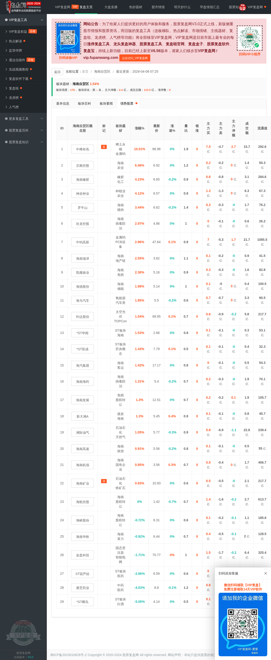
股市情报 (158, 7)
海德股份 (82, 286)
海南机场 (82, 465)
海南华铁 (82, 537)
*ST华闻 (82, 333)
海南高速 (82, 449)
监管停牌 (13, 50)
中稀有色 (82, 149)
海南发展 (82, 400)
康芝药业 (82, 588)
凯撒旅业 (82, 272)
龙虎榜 (13, 97)
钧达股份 (82, 317)
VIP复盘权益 (21, 31)
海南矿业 (82, 483)
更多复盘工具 (24, 118)
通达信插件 (20, 59)
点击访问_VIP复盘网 (135, 58)
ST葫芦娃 (83, 574)
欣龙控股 (82, 224)
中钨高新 (82, 242)
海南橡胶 (82, 179)
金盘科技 (82, 555)
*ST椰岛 (82, 602)
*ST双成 (82, 349)
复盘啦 (13, 88)
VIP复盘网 (65, 6)
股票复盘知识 (24, 142)
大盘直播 (110, 7)
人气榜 (12, 107)
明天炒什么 (182, 7)
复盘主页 (86, 7)
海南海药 (82, 381)
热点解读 (15, 41)
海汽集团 (82, 365)
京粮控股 (82, 165)
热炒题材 (135, 7)
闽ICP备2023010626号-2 (68, 655)
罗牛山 (83, 207)
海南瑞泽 (82, 258)
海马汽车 (82, 300)
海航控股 (82, 502)
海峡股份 (82, 520)
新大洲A (82, 416)
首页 (85, 71)
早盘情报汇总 (210, 7)
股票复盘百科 (24, 130)
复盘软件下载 (18, 79)
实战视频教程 (18, 69)
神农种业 (82, 193)
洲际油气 (82, 432)
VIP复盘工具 (24, 20)
